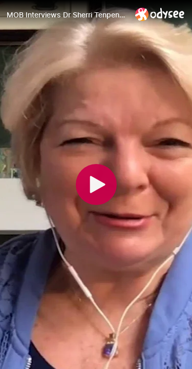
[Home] (160, 14)
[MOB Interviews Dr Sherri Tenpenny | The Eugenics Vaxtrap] (67, 15)
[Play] (96, 184)
